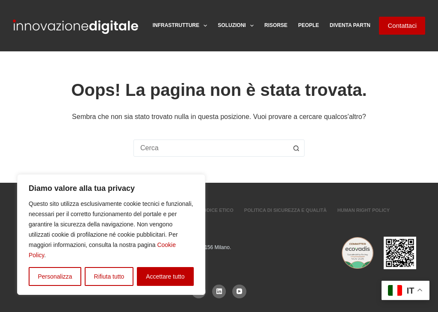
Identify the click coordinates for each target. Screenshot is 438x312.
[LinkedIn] (219, 292)
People (308, 25)
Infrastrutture (182, 26)
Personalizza (55, 276)
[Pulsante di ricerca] (296, 148)
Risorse (275, 25)
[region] (111, 234)
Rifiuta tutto (109, 276)
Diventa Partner (354, 25)
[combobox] (211, 148)
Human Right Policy (363, 210)
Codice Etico (216, 210)
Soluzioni (237, 26)
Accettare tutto (165, 276)
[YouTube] (239, 292)
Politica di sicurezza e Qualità (285, 210)
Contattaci (402, 25)
